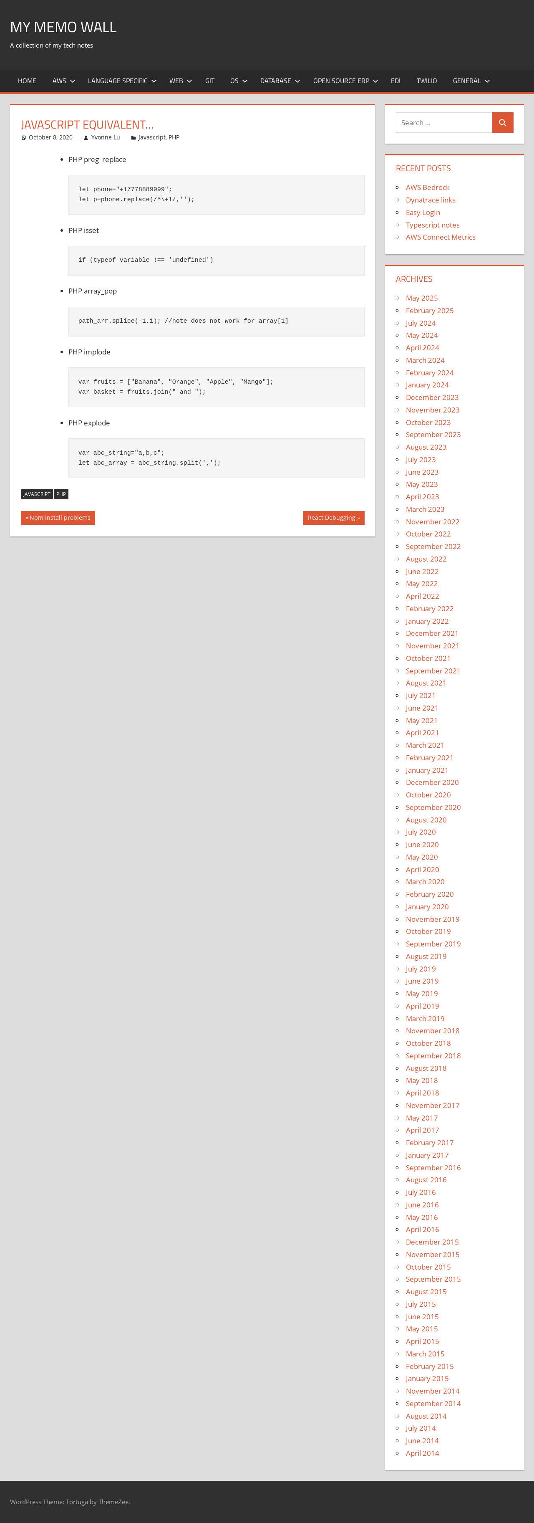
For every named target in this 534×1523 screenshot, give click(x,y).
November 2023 (433, 410)
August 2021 (426, 683)
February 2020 (430, 894)
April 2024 (422, 347)
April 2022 (422, 596)
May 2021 (422, 720)
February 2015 (430, 1366)
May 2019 (422, 993)
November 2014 (433, 1391)
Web (180, 81)
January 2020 (427, 906)
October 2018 (428, 1043)
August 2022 (426, 559)
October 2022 (428, 534)
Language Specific (122, 81)
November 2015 (433, 1254)
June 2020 (422, 844)
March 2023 (425, 509)
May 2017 (422, 1118)
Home (27, 81)
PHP (174, 137)
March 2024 (425, 360)
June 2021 (422, 708)
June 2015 (422, 1316)
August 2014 (426, 1416)
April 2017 (422, 1130)
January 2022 (427, 621)
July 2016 (421, 1192)
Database (280, 81)
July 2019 (421, 969)
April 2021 (422, 732)
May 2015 (422, 1328)
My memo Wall (63, 26)
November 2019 (433, 919)
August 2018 (426, 1068)
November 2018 (433, 1030)
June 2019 (422, 981)
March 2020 (425, 881)
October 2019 (428, 931)
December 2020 (432, 782)
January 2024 (427, 385)
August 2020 (426, 820)
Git (209, 81)
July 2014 (421, 1428)
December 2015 (432, 1242)
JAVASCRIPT (36, 494)
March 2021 (425, 745)
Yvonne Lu (105, 137)
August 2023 (426, 447)
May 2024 (422, 335)
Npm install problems (60, 518)
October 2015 (428, 1267)
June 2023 (422, 472)
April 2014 (422, 1453)
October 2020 (428, 794)
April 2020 (422, 869)
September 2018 (433, 1055)
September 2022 (433, 546)
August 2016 (426, 1179)
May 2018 (422, 1080)
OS (239, 81)
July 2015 (421, 1304)
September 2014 (433, 1403)
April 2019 (422, 1006)
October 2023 (428, 422)
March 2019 (425, 1018)
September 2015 (433, 1279)
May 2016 (422, 1217)
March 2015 (425, 1354)
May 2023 (422, 484)
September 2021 (433, 670)
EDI (395, 81)
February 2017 (430, 1142)
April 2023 (422, 496)
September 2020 (433, 807)
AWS (64, 81)
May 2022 (422, 583)
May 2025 (422, 298)
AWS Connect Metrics (441, 237)
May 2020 (422, 857)
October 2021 (428, 658)
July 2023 (421, 459)
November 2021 (433, 645)
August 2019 (426, 956)
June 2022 (422, 571)
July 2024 (421, 323)
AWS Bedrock (428, 187)
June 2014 (422, 1440)
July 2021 (421, 695)
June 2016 (422, 1204)
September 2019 (433, 944)
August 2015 (426, 1291)
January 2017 (427, 1155)
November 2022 (433, 521)
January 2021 (427, 770)
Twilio (427, 81)
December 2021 (432, 633)
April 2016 (422, 1229)
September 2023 (433, 434)
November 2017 (433, 1105)
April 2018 (422, 1093)
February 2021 (430, 757)
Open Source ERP (345, 81)
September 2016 (433, 1167)
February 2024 (430, 372)
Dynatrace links (431, 200)
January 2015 (427, 1378)
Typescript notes (433, 225)
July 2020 (421, 832)
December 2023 (432, 397)
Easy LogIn (423, 212)
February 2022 (430, 608)
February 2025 (430, 310)
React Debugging (331, 518)
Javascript (152, 137)
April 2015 (422, 1341)
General (471, 81)
